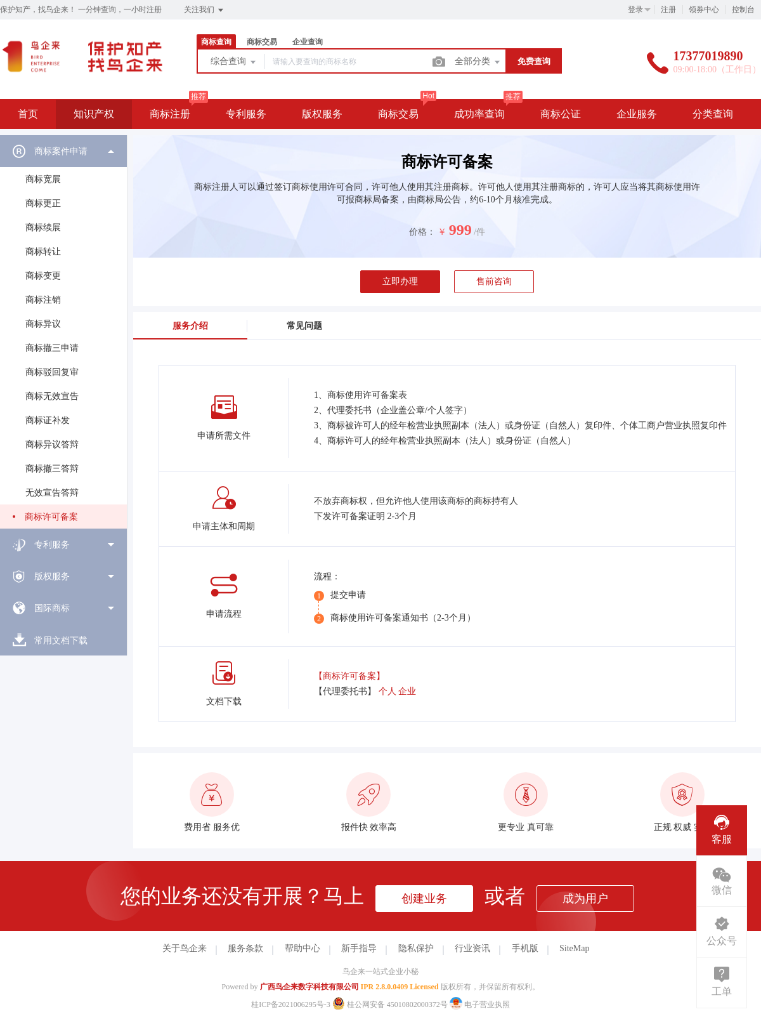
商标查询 (216, 41)
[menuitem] (63, 332)
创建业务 (424, 898)
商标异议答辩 (52, 444)
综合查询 (234, 62)
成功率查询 (479, 114)
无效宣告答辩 (52, 492)
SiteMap (574, 948)
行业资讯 (472, 948)
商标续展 (43, 227)
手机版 (525, 948)
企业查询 (307, 41)
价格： (422, 232)
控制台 (743, 9)
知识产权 (94, 114)
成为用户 (585, 898)
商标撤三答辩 (52, 468)
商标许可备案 (51, 517)
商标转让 (43, 251)
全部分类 (478, 62)
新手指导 (359, 948)
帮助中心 (302, 948)
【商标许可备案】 (349, 676)
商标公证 (560, 114)
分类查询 (713, 114)
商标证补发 (47, 420)
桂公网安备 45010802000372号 (391, 1004)
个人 (387, 691)
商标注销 (43, 300)
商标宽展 (43, 179)
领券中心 (704, 9)
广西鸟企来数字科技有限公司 (309, 986)
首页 (28, 114)
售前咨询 (494, 281)
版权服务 (322, 114)
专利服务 (246, 114)
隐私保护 (416, 948)
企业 (407, 691)
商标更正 (43, 203)
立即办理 (400, 281)
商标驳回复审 (52, 372)
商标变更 (43, 275)
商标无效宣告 (52, 396)
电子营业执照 (480, 1004)
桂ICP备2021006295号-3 (290, 1004)
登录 (635, 9)
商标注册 (170, 114)
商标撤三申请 (52, 348)
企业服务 (636, 114)
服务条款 (245, 948)
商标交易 (262, 41)
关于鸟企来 (184, 948)
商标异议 (43, 324)
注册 (668, 9)
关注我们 (204, 10)
